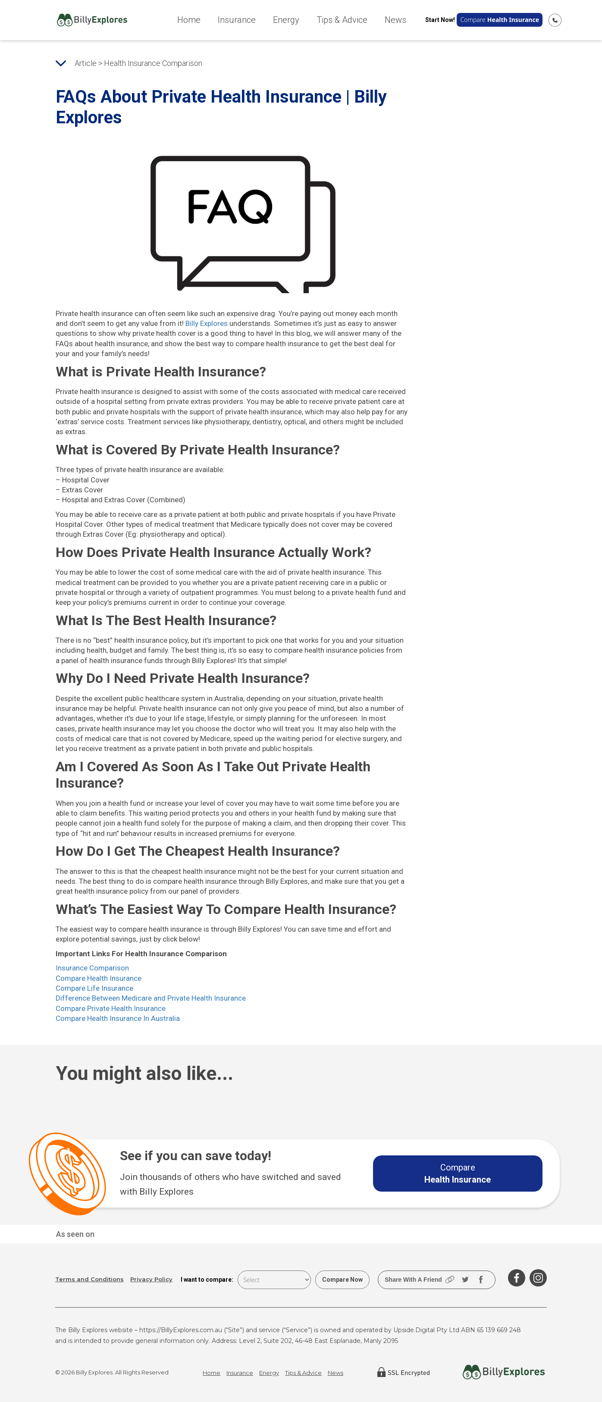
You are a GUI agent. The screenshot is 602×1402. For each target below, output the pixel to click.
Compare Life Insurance (94, 988)
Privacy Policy (151, 1279)
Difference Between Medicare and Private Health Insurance (151, 998)
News (395, 20)
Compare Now (342, 1279)
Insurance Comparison (92, 968)
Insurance (237, 20)
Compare (499, 20)
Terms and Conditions (89, 1279)
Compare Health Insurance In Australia (118, 1018)
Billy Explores (206, 323)
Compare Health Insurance (98, 978)
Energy (286, 20)
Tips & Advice (342, 20)
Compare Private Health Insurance (111, 1008)
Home (189, 20)
